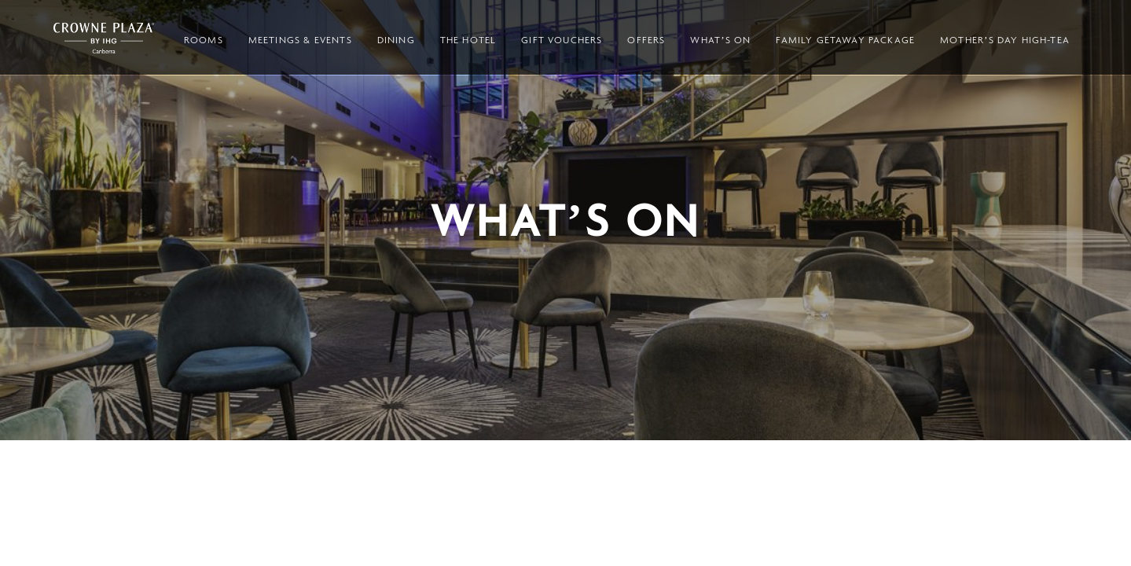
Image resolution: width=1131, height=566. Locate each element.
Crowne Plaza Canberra (103, 38)
